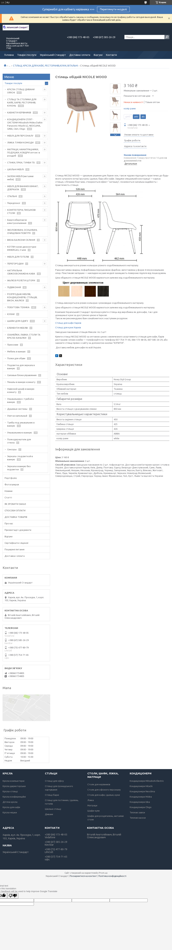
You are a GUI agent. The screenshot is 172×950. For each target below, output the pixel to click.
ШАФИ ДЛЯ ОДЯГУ (17, 321)
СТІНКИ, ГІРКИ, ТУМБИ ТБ (21, 162)
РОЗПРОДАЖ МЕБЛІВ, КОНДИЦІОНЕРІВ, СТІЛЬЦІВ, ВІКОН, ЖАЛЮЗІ (22, 297)
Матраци (92, 805)
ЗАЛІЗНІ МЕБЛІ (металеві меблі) (20, 178)
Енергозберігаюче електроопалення (17, 221)
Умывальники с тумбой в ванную (20, 400)
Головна (9, 55)
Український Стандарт (53, 55)
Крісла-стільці (10, 791)
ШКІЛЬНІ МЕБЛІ (15, 169)
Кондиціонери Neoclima (142, 791)
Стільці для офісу (54, 781)
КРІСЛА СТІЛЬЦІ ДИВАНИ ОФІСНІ (21, 91)
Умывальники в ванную (19, 432)
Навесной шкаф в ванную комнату (20, 390)
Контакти (111, 55)
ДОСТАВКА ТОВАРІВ (16, 517)
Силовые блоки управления (22, 375)
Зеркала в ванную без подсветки (19, 468)
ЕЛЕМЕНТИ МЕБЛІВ (17, 328)
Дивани (49, 814)
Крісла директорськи (14, 786)
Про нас (9, 523)
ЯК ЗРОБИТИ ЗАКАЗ (15, 504)
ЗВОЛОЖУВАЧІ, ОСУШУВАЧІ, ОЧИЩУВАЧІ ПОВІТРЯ (22, 231)
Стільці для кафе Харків (68, 323)
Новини (8, 491)
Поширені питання (14, 549)
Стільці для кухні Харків (68, 327)
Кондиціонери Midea (141, 796)
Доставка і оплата (79, 55)
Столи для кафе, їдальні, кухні (103, 795)
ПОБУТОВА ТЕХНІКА (18, 307)
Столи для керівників (98, 784)
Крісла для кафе (11, 807)
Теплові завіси (137, 812)
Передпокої (13, 203)
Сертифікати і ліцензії (16, 543)
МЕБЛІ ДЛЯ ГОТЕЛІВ (18, 256)
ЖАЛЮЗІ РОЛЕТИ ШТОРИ (21, 280)
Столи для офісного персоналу (104, 789)
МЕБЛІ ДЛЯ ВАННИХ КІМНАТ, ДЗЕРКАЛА (22, 188)
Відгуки (98, 55)
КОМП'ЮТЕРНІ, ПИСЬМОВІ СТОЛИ (21, 211)
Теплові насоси (138, 817)
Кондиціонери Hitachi (141, 786)
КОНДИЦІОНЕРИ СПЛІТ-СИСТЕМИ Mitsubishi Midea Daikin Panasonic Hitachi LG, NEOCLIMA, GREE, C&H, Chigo (24, 124)
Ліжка (90, 800)
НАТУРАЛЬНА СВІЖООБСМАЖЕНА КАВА (21, 272)
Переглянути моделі (113, 9)
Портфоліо (11, 478)
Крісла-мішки (10, 812)
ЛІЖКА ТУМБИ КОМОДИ (20, 142)
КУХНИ (11, 314)
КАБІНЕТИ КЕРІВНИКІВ (19, 112)
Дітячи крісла (10, 802)
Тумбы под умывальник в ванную (21, 424)
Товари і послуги (26, 55)
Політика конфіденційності (112, 876)
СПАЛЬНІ (12, 196)
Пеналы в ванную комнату (21, 382)
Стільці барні (52, 795)
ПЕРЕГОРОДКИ (15, 263)
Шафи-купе (93, 810)
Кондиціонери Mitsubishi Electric (147, 781)
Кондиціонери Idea (140, 802)
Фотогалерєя (12, 484)
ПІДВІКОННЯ (14, 287)
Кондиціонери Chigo (140, 807)
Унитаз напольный (17, 415)
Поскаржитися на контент (83, 876)
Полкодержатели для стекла (19, 441)
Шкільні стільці (53, 809)
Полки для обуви (16, 358)
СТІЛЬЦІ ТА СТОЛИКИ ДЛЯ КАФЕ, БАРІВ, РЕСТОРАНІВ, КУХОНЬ (21, 102)
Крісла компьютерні (13, 781)
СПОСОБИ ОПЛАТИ (15, 510)
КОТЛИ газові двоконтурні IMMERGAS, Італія (21, 248)
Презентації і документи (18, 530)
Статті (8, 497)
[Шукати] (166, 37)
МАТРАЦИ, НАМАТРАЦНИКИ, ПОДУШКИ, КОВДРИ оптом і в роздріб (23, 152)
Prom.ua (103, 873)
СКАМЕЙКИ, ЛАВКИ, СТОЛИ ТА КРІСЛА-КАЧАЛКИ (23, 336)
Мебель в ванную (16, 351)
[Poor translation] (12, 896)
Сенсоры (12, 449)
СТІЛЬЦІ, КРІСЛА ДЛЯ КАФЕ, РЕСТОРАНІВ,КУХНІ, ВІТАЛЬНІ (45, 65)
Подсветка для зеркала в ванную (21, 367)
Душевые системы (17, 409)
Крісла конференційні (14, 796)
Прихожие (12, 344)
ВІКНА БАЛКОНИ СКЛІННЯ (21, 240)
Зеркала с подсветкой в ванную (20, 458)
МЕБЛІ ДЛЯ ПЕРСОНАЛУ (20, 135)
